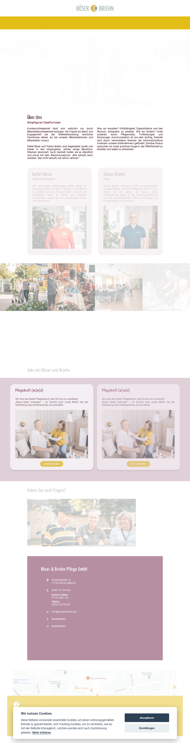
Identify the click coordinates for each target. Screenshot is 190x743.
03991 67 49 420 (61, 590)
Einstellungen (147, 728)
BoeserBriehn (59, 619)
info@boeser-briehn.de (64, 611)
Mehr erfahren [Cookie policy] (41, 732)
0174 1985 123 (60, 597)
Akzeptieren (147, 717)
